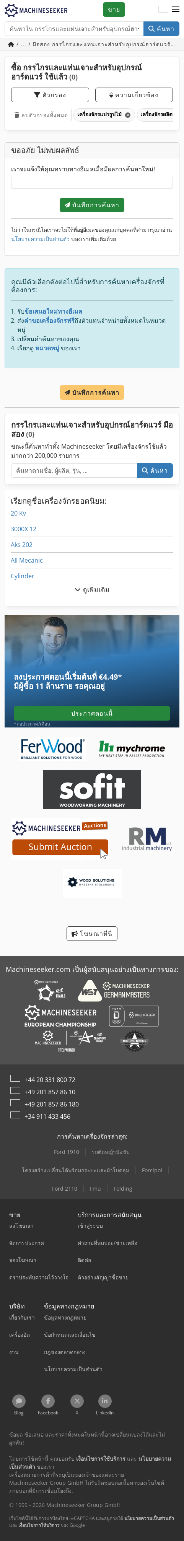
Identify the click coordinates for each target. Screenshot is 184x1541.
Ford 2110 (64, 1188)
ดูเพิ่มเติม (92, 589)
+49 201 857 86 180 (51, 1104)
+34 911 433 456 (47, 1116)
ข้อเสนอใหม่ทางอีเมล (53, 311)
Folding (123, 1188)
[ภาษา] (163, 9)
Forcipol (152, 1170)
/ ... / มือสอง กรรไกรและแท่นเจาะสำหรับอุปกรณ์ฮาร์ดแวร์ (90, 44)
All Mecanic (27, 560)
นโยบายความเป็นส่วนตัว (40, 238)
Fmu (95, 1188)
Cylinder (22, 576)
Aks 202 (22, 544)
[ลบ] (127, 115)
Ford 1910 (66, 1151)
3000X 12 (23, 529)
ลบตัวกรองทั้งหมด (41, 115)
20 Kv (18, 513)
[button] (175, 9)
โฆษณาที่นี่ (92, 933)
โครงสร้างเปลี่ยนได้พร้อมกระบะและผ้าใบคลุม (75, 1170)
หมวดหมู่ (47, 348)
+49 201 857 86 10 (49, 1092)
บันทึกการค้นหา (92, 205)
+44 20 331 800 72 (49, 1080)
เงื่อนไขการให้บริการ (38, 1525)
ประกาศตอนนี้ (92, 713)
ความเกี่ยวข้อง (133, 95)
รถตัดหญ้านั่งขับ (111, 1151)
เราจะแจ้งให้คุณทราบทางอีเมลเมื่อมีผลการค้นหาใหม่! (83, 169)
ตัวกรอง (50, 95)
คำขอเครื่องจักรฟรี (49, 320)
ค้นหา (161, 28)
